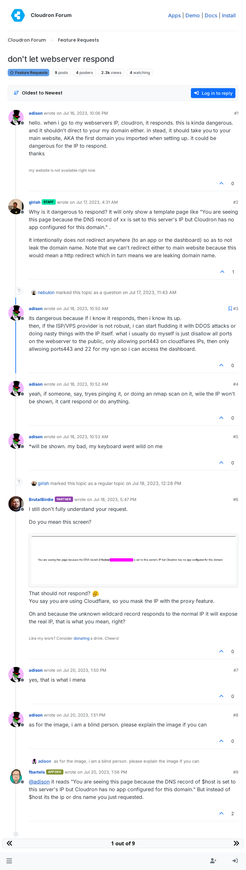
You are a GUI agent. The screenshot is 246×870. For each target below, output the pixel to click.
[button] (9, 861)
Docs (211, 15)
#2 (235, 202)
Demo (192, 15)
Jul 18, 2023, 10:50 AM (85, 308)
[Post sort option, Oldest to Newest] (38, 93)
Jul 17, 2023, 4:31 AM (97, 202)
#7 (236, 670)
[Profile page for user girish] (16, 206)
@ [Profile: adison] (39, 781)
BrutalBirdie (41, 499)
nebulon (46, 292)
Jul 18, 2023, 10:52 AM (85, 384)
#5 (235, 436)
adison (36, 113)
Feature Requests (28, 72)
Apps (174, 15)
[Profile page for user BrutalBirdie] (16, 504)
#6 (235, 499)
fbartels (37, 772)
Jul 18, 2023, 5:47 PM (115, 499)
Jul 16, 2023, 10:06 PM (85, 113)
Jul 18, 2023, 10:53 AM (85, 436)
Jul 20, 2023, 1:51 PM (84, 715)
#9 (235, 772)
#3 (235, 308)
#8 (235, 715)
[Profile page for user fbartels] (16, 776)
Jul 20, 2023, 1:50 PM (84, 670)
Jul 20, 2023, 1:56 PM (105, 772)
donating (81, 638)
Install (229, 15)
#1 (236, 113)
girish (34, 202)
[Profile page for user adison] (16, 117)
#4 (235, 384)
